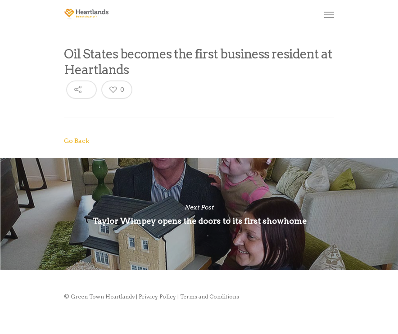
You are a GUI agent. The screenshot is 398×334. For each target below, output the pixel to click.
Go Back (76, 140)
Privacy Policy (157, 296)
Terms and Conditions (209, 296)
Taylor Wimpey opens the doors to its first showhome (199, 214)
